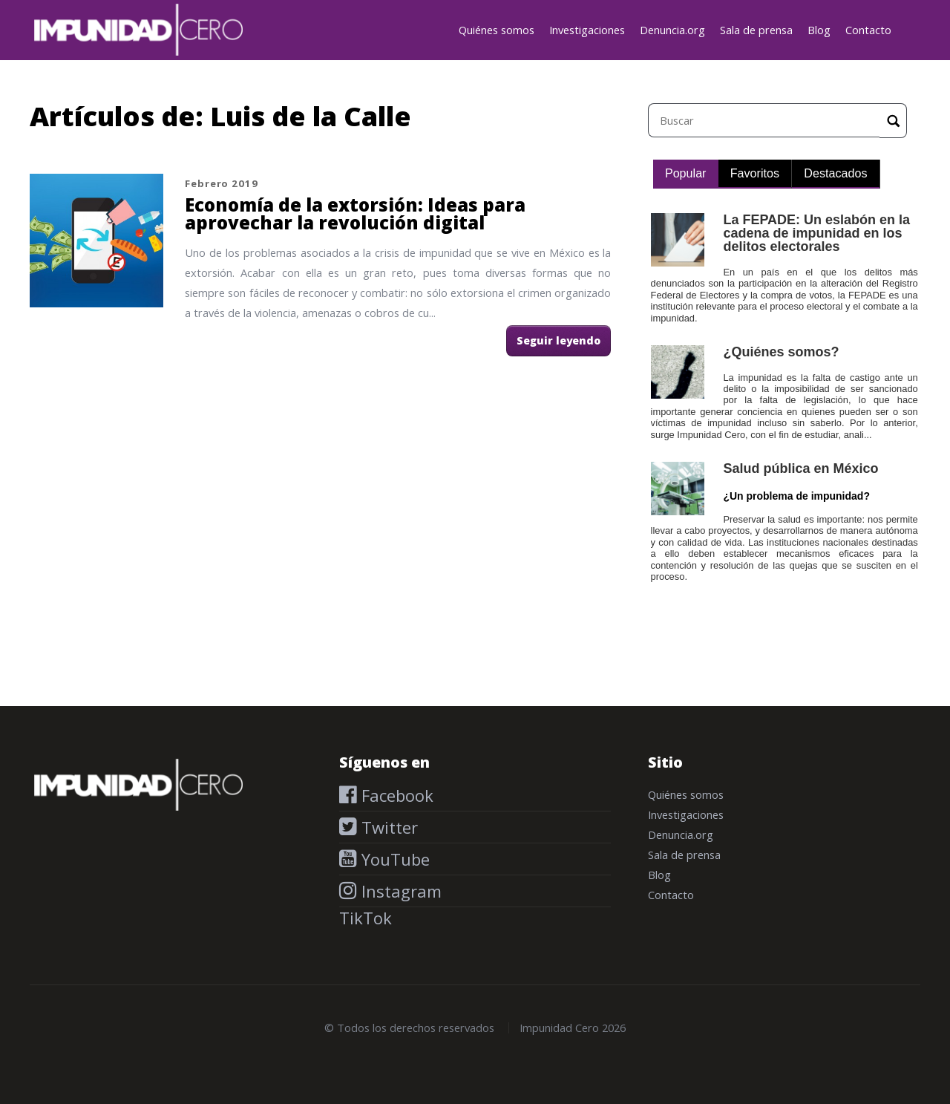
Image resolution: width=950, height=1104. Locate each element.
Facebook (395, 795)
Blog (819, 29)
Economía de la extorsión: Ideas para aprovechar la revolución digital (355, 213)
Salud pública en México (800, 468)
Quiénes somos (496, 29)
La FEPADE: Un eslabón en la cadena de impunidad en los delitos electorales (816, 233)
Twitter (387, 827)
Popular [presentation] (686, 173)
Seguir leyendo (558, 340)
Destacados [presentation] (835, 173)
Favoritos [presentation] (754, 173)
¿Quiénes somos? (781, 351)
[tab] (685, 174)
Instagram (399, 891)
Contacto (868, 29)
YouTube (393, 859)
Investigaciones (587, 29)
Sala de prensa (756, 29)
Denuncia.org (672, 29)
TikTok (365, 918)
